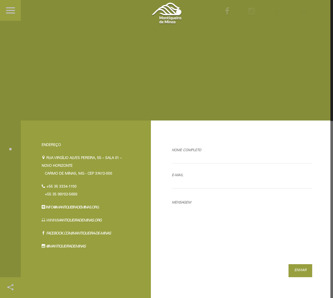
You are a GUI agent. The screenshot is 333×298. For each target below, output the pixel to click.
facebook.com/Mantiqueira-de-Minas (78, 234)
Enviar (300, 270)
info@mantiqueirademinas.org (72, 208)
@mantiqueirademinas (65, 247)
